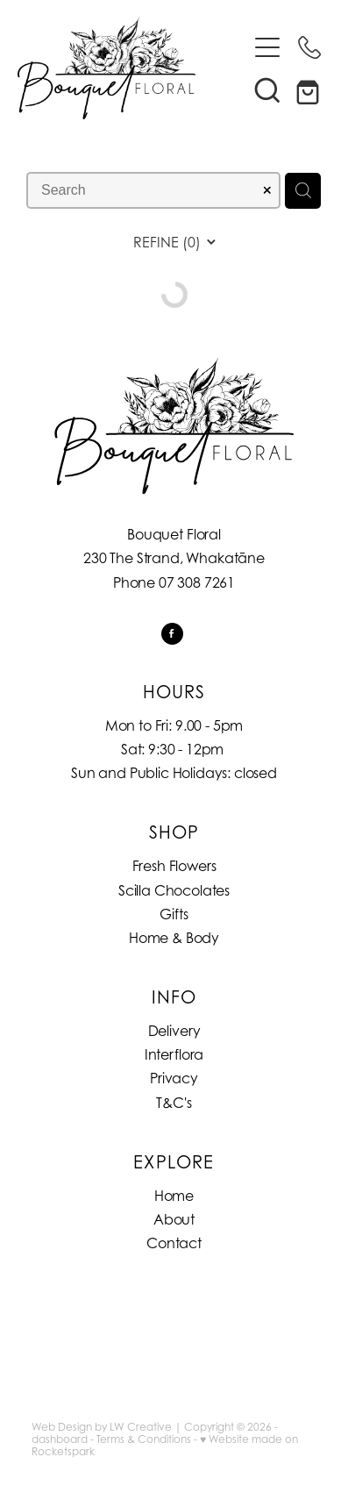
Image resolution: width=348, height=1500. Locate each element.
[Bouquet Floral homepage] (132, 68)
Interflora (174, 1054)
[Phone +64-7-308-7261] (309, 47)
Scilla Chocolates (174, 890)
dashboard (60, 1439)
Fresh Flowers (174, 866)
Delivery (174, 1030)
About (174, 1219)
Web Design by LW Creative (102, 1426)
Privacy (174, 1078)
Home (174, 1195)
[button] (267, 89)
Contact (174, 1243)
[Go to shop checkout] (309, 89)
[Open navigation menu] (267, 47)
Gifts (174, 914)
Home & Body (174, 937)
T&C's (173, 1102)
